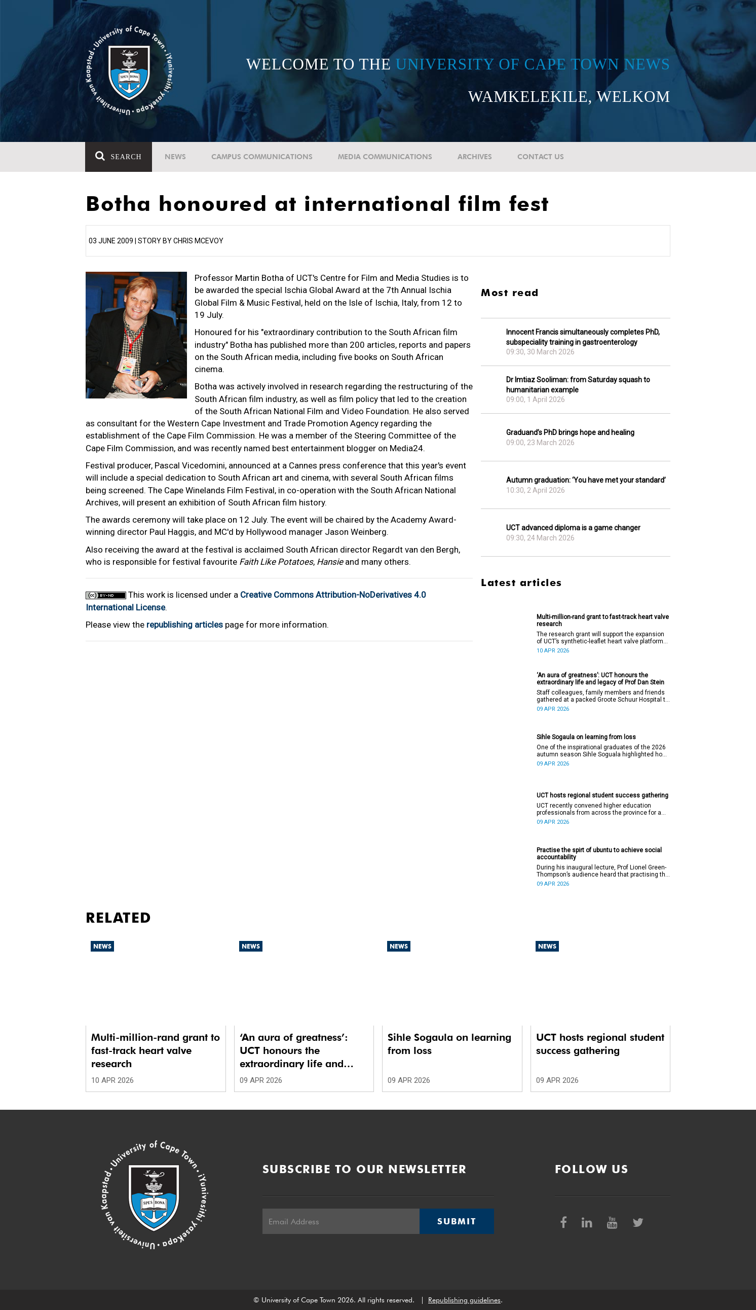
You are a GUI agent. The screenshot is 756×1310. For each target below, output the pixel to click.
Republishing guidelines (464, 1300)
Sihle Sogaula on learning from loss (586, 737)
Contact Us (540, 157)
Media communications (385, 157)
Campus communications (262, 157)
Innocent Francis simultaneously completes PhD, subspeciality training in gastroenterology (583, 337)
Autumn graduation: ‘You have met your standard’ (586, 480)
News (175, 157)
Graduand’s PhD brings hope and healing (570, 432)
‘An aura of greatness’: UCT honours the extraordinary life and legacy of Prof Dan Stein (600, 679)
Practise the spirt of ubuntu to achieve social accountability (599, 854)
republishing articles (184, 625)
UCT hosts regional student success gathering (602, 795)
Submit (456, 1221)
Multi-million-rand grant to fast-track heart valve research (603, 620)
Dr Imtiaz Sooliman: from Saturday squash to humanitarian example (578, 385)
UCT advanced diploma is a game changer (573, 528)
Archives (475, 157)
